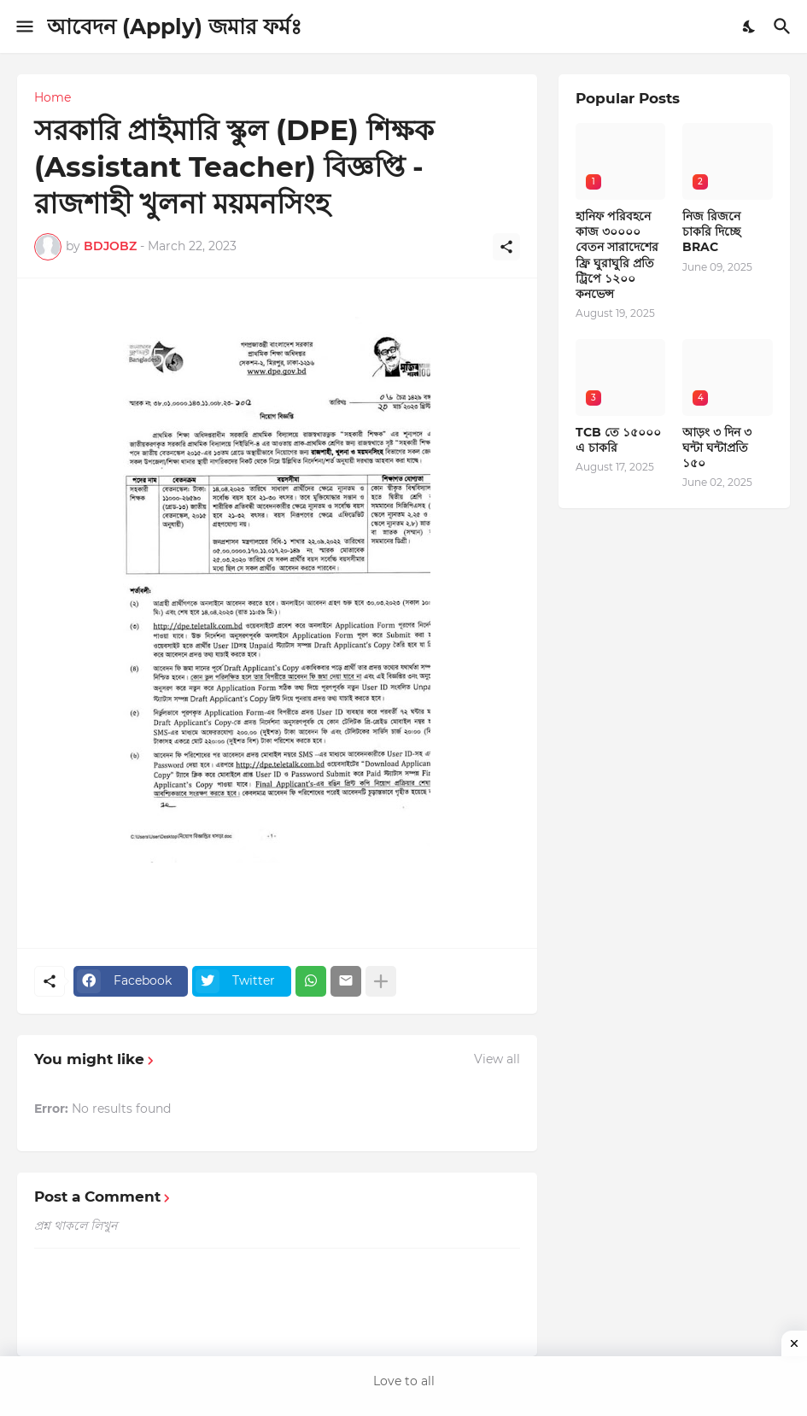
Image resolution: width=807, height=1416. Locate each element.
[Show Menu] (23, 26)
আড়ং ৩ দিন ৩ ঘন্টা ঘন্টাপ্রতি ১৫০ (716, 447)
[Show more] (380, 981)
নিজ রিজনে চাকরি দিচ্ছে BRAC (711, 231)
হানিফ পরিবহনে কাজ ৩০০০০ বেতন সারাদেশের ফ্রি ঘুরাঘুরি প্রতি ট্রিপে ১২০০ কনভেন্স (617, 254)
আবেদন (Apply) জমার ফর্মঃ (174, 26)
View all (497, 1059)
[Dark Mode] (749, 26)
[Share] (506, 246)
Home (52, 97)
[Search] (784, 26)
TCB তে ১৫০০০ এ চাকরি (618, 439)
